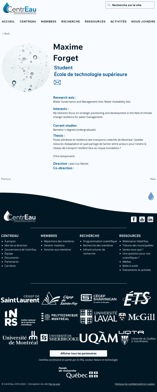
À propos (10, 241)
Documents (12, 257)
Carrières (10, 266)
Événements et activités (137, 270)
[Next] (148, 179)
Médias (127, 261)
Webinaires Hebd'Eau (135, 241)
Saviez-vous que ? (133, 249)
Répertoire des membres (59, 241)
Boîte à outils (130, 266)
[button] (28, 21)
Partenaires (12, 261)
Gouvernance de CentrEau (20, 249)
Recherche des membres (98, 245)
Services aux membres (57, 249)
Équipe (9, 253)
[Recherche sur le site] (129, 5)
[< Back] (12, 33)
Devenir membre (54, 245)
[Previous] (11, 179)
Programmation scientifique (100, 241)
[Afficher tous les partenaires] (78, 353)
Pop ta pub (54, 383)
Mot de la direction (16, 245)
